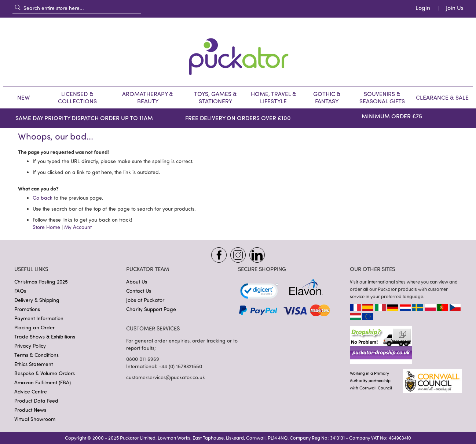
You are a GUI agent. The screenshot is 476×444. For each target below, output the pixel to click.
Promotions (27, 309)
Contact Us (138, 291)
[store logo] (238, 52)
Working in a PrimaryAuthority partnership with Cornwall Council (371, 380)
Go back (42, 198)
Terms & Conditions (36, 355)
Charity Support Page (151, 309)
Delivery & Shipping (36, 300)
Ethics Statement (33, 364)
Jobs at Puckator (145, 300)
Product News (30, 410)
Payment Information (38, 318)
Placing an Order (34, 327)
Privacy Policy (30, 346)
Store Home (46, 227)
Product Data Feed (36, 400)
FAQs (20, 291)
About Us (136, 281)
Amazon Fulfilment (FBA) (42, 382)
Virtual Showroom (34, 419)
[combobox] (76, 8)
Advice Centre (30, 391)
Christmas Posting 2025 (41, 281)
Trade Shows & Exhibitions (44, 336)
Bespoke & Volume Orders (44, 373)
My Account (78, 227)
